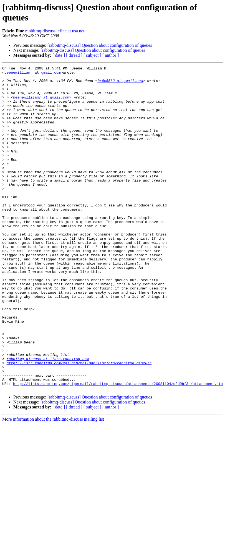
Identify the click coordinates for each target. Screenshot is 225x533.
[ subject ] (92, 55)
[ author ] (110, 55)
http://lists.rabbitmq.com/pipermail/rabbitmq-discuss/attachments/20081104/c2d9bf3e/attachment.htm (118, 447)
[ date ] (58, 55)
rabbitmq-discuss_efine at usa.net (55, 31)
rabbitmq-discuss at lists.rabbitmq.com (48, 417)
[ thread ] (74, 55)
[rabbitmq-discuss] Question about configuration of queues (99, 45)
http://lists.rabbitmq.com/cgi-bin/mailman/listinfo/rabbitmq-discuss (79, 422)
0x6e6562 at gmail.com (120, 83)
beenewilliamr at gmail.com (32, 73)
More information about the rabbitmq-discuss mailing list (53, 483)
